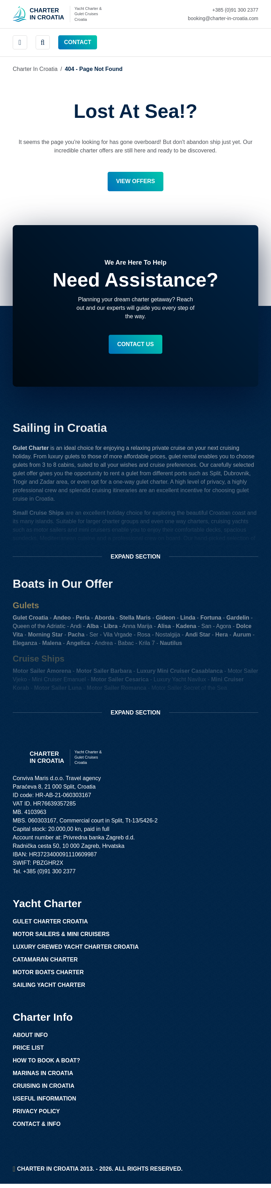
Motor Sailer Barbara (104, 673)
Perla (83, 620)
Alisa (164, 628)
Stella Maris (135, 620)
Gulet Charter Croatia (50, 926)
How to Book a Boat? (46, 1065)
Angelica (78, 645)
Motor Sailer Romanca (116, 690)
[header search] (43, 42)
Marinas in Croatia (43, 1077)
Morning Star (45, 637)
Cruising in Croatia (43, 1090)
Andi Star (197, 637)
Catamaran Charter (45, 964)
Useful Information (44, 1103)
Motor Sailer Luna (58, 690)
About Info (30, 1039)
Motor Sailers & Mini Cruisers (61, 938)
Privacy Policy (36, 1115)
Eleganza (25, 645)
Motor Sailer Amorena (42, 673)
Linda (187, 620)
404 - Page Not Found (94, 69)
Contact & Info (37, 1128)
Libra (111, 628)
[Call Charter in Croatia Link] (223, 9)
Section (135, 559)
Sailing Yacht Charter (49, 989)
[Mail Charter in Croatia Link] (223, 18)
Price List (28, 1052)
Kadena (186, 628)
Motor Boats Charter (48, 976)
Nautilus (171, 645)
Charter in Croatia (35, 69)
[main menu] (20, 42)
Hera (221, 637)
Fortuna (211, 620)
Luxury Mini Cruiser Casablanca (180, 673)
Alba (92, 628)
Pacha (76, 637)
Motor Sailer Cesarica (120, 682)
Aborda (104, 620)
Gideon (165, 620)
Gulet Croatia (30, 620)
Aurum (242, 637)
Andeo (62, 620)
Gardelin (237, 620)
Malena (51, 645)
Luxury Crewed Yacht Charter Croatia (76, 951)
